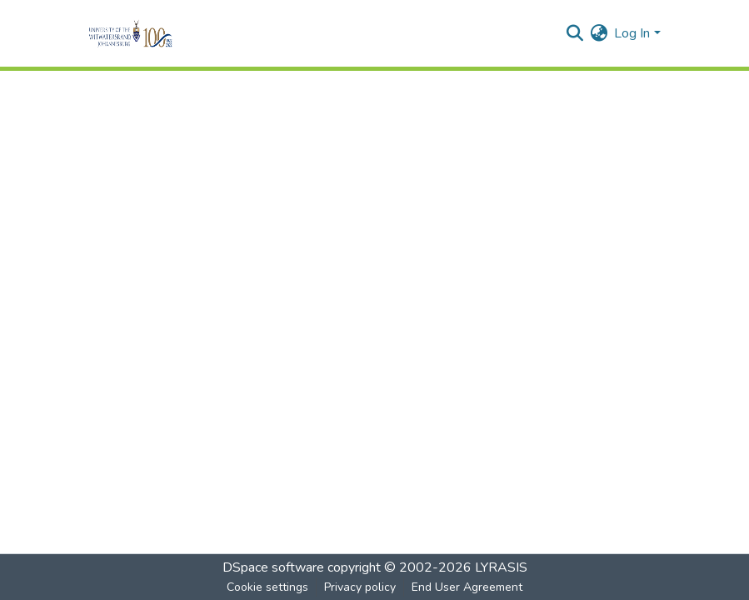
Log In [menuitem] (632, 33)
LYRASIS (501, 567)
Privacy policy (360, 587)
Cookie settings (267, 587)
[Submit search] (574, 33)
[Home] (153, 33)
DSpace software (273, 567)
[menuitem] (598, 33)
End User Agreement (467, 587)
